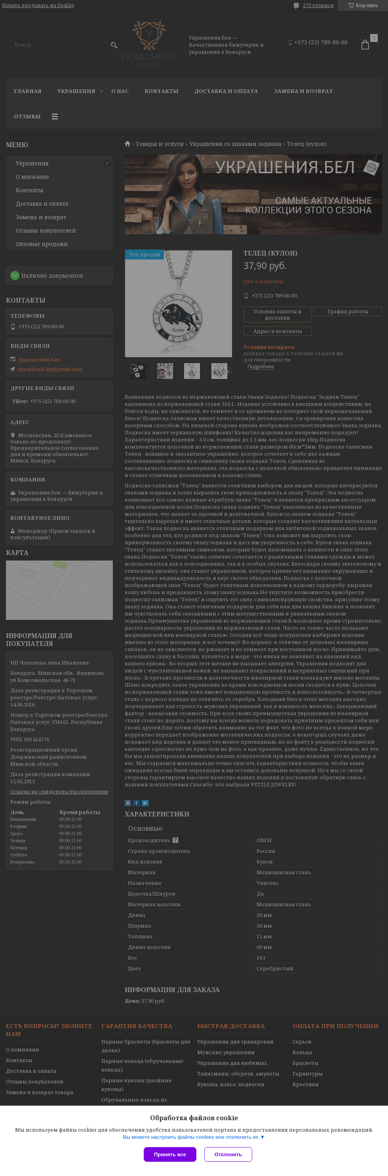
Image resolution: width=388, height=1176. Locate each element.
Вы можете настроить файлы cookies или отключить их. (191, 1137)
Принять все (170, 1154)
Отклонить (228, 1154)
